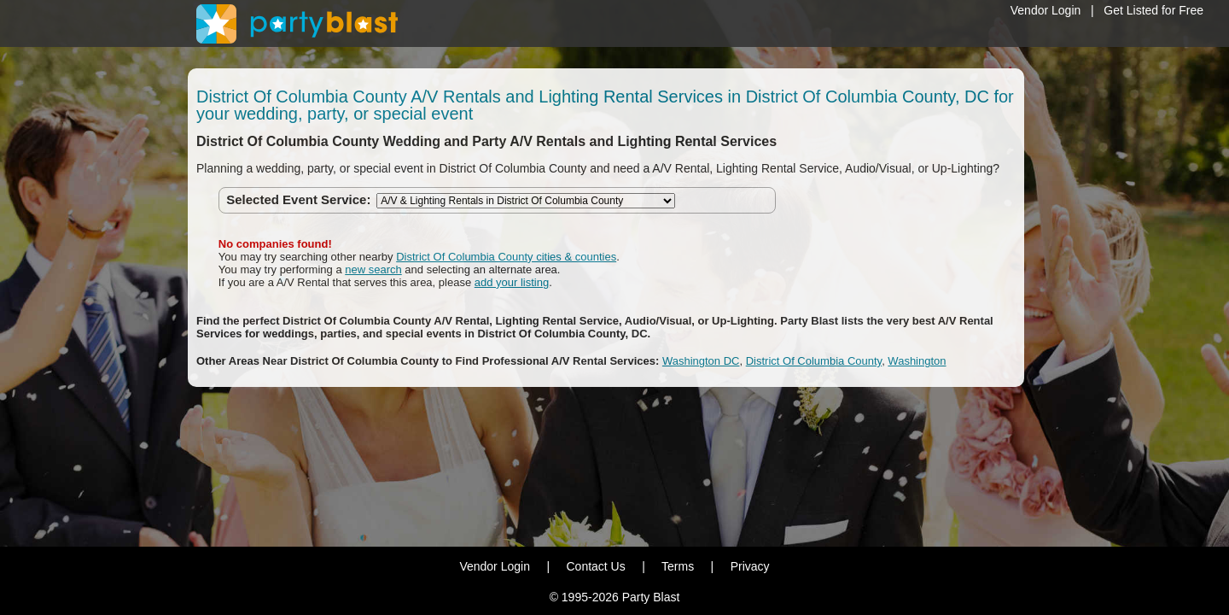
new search (373, 269)
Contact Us (595, 566)
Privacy (750, 566)
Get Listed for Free (1153, 10)
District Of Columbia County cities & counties (506, 256)
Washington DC (701, 360)
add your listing (512, 282)
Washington (917, 360)
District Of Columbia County (814, 360)
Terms (677, 566)
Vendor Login (1046, 10)
